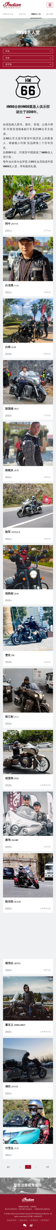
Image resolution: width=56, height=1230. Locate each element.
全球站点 (34, 1220)
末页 (47, 1167)
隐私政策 (23, 1220)
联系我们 (45, 1220)
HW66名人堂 (36, 14)
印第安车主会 (8, 14)
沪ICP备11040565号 (34, 1216)
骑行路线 (49, 14)
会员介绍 (22, 14)
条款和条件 (12, 1220)
